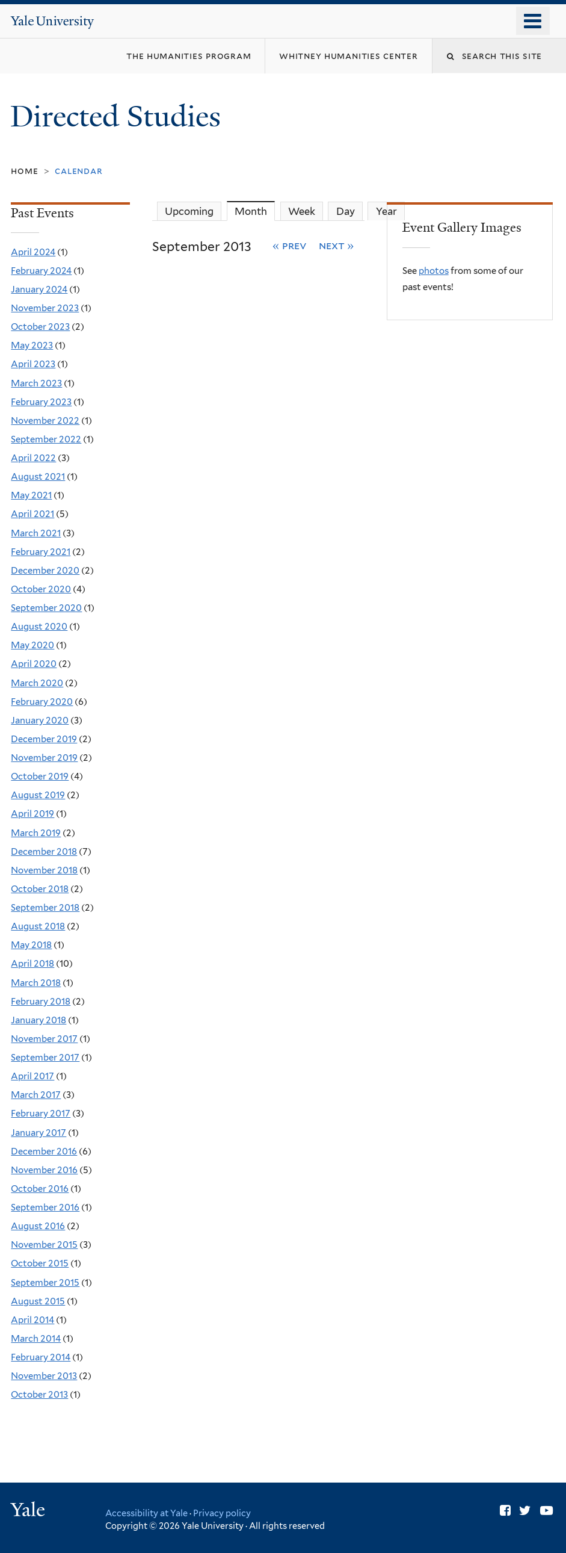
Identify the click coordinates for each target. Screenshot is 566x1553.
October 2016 (40, 1188)
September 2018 (45, 907)
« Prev (289, 245)
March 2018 (36, 983)
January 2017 (38, 1132)
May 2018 (31, 945)
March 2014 (36, 1338)
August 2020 (39, 626)
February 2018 (40, 1001)
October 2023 (40, 326)
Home (24, 170)
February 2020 (42, 701)
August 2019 (38, 795)
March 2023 (36, 383)
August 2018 (38, 926)
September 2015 (45, 1282)
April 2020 (34, 664)
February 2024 (41, 270)
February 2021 (40, 552)
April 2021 (32, 514)
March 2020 (37, 683)
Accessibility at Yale (146, 1513)
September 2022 (46, 439)
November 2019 (44, 757)
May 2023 (32, 345)
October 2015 (40, 1263)
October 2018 (40, 889)
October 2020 (41, 589)
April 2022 (33, 458)
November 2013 (44, 1376)
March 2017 (36, 1095)
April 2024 (33, 252)
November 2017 (44, 1039)
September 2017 (45, 1057)
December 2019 (44, 739)
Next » (336, 245)
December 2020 (45, 570)
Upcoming (189, 211)
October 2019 (40, 776)
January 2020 (40, 720)
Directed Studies (119, 116)
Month (255, 211)
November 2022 (45, 420)
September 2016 (45, 1207)
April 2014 (32, 1320)
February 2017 (40, 1113)
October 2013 (39, 1394)
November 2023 (45, 308)
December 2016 (44, 1151)
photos (434, 270)
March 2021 (36, 533)
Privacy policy (222, 1513)
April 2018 (32, 963)
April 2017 (32, 1076)
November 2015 (44, 1244)
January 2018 (38, 1020)
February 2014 (40, 1357)
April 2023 (33, 364)
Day (345, 211)
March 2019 (36, 833)
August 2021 (38, 476)
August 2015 (38, 1301)
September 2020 (46, 608)
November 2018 (44, 870)
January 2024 (39, 289)
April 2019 (32, 813)
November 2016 (44, 1170)
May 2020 (32, 645)
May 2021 (31, 495)
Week (301, 211)
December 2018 (44, 851)
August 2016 (38, 1226)
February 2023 (41, 402)
